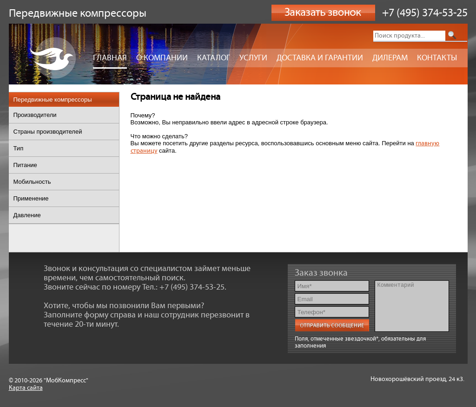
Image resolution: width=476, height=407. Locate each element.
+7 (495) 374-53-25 (425, 13)
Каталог (213, 58)
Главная (110, 58)
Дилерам (390, 58)
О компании (162, 58)
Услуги (253, 58)
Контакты (437, 58)
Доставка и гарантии (320, 58)
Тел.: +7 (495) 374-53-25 (183, 287)
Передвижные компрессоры (52, 99)
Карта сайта (26, 388)
